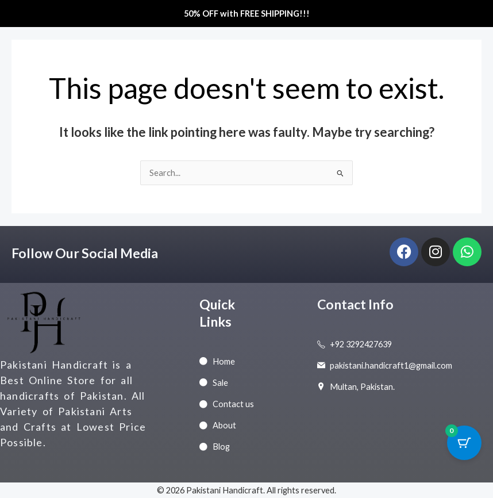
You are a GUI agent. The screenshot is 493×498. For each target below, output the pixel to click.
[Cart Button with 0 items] (464, 443)
